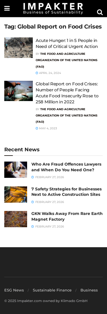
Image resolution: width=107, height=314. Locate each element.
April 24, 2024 (48, 73)
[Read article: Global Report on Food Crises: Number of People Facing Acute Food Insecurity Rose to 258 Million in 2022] (18, 91)
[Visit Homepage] (53, 8)
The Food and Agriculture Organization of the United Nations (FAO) (66, 60)
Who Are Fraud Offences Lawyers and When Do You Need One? (66, 167)
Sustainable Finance (52, 290)
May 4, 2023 (46, 128)
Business (89, 290)
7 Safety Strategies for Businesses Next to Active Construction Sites (66, 191)
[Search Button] (100, 12)
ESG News (14, 290)
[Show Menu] (7, 8)
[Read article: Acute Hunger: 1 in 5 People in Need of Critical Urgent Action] (18, 47)
